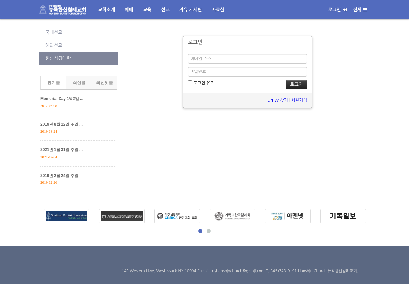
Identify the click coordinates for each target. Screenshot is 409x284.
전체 (360, 9)
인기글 (53, 82)
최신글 (79, 82)
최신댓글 (104, 82)
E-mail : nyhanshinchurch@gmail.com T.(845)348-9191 (247, 271)
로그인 (337, 9)
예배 (129, 9)
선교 (165, 9)
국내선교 (53, 32)
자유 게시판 (190, 9)
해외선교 (53, 45)
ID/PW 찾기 (277, 100)
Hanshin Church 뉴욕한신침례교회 (327, 271)
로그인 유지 (201, 82)
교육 (147, 9)
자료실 (218, 9)
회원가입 (299, 100)
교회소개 (106, 9)
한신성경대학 (58, 58)
